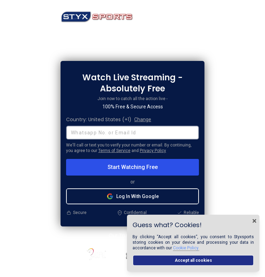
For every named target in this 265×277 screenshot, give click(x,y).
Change (142, 119)
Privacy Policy (153, 150)
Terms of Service (114, 150)
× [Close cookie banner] (254, 221)
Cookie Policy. (186, 247)
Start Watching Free (133, 167)
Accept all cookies (193, 260)
